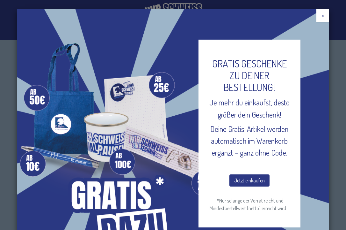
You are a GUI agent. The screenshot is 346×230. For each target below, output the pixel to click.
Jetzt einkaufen (249, 180)
